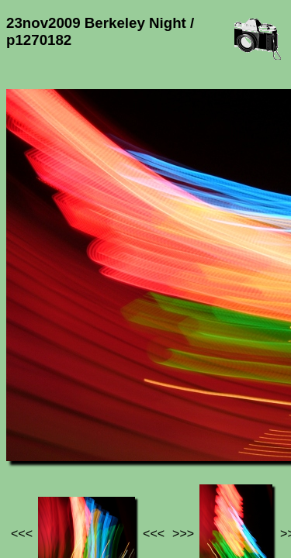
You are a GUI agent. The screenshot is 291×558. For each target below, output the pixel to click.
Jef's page (34, 446)
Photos (92, 446)
